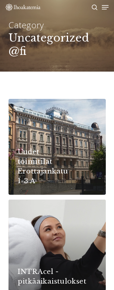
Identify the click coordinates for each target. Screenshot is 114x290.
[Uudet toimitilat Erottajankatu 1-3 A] (57, 146)
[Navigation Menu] (105, 7)
